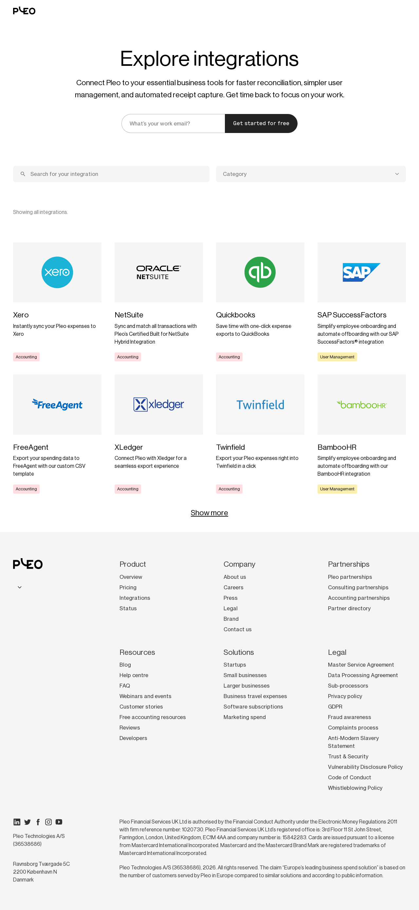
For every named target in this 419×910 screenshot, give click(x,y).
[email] (173, 123)
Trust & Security (348, 756)
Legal (231, 608)
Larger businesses (247, 685)
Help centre (133, 675)
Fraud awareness (349, 717)
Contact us (238, 629)
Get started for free (261, 123)
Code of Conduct (349, 777)
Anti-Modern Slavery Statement (353, 742)
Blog (125, 664)
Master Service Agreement (361, 664)
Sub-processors (348, 685)
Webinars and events (145, 696)
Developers (133, 738)
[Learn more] (57, 302)
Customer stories (141, 706)
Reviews (129, 727)
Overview (130, 577)
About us (235, 577)
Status (128, 608)
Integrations (134, 598)
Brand (231, 619)
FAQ (124, 685)
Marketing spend (245, 717)
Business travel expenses (255, 696)
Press (231, 598)
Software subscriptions (253, 706)
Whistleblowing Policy (355, 788)
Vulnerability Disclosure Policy (365, 767)
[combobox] (311, 174)
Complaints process (353, 727)
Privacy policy (345, 696)
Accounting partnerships (359, 598)
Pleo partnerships (350, 577)
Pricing (128, 587)
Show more (209, 512)
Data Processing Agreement (363, 675)
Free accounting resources (152, 717)
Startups (235, 664)
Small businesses (245, 675)
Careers (234, 587)
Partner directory (349, 608)
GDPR (335, 706)
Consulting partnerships (358, 587)
